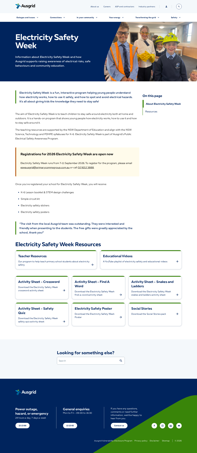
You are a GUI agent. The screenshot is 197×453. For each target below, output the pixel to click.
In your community (87, 17)
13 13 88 (22, 425)
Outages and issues (27, 17)
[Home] (25, 392)
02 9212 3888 (86, 167)
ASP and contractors (124, 6)
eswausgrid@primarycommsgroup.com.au (45, 167)
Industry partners (147, 6)
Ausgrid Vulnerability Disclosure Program (113, 441)
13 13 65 (70, 425)
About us (95, 6)
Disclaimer (154, 441)
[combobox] (88, 360)
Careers (107, 6)
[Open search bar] (179, 6)
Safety (176, 17)
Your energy (116, 17)
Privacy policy (140, 441)
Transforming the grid (147, 17)
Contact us (119, 425)
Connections (58, 17)
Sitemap (166, 441)
